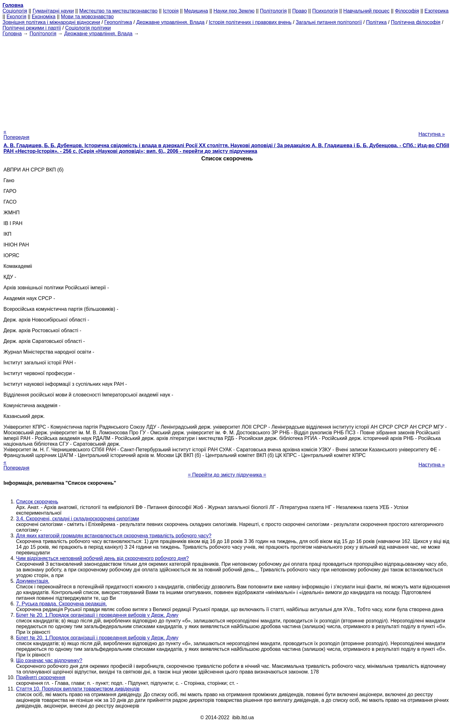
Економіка (43, 16)
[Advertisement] (227, 81)
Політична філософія (415, 22)
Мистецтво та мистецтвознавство (118, 11)
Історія (171, 11)
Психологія (325, 11)
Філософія (407, 11)
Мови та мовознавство (87, 16)
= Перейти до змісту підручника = (227, 474)
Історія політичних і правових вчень (250, 22)
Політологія (273, 11)
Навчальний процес (366, 11)
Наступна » (431, 134)
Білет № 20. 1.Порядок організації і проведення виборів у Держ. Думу (97, 615)
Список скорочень (37, 501)
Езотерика (436, 11)
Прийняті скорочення (40, 677)
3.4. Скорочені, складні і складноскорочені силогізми (77, 518)
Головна (12, 33)
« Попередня (16, 134)
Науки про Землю (233, 11)
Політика (376, 22)
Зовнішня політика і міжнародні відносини (51, 22)
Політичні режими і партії (32, 28)
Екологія (16, 16)
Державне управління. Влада (170, 22)
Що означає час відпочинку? (49, 660)
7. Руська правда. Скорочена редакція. (61, 603)
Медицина (196, 11)
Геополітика (118, 22)
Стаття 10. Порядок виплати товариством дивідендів (78, 688)
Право (299, 11)
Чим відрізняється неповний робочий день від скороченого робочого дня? (102, 558)
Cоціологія (15, 11)
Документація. (32, 581)
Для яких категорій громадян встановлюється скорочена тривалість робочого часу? (113, 535)
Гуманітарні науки (53, 11)
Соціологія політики (88, 28)
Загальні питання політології (329, 22)
